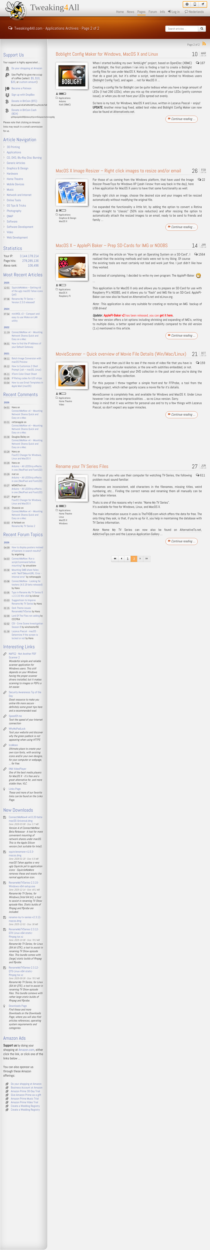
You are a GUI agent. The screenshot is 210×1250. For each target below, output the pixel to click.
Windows (63, 523)
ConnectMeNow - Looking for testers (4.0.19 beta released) (27, 583)
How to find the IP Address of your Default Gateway (26, 345)
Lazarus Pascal (180, 103)
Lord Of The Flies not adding (26, 616)
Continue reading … (181, 119)
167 (200, 63)
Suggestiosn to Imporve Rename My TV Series (24, 602)
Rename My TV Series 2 (23, 526)
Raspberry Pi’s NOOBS (106, 292)
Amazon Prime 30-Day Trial (25, 1091)
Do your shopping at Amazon (26, 68)
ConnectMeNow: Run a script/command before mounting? (23, 562)
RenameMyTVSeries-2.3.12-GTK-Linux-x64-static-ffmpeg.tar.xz (24, 933)
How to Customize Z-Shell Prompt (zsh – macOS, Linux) (26, 368)
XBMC (187, 63)
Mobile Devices (15, 184)
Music (10, 190)
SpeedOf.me (15, 716)
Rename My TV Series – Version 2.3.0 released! (23, 300)
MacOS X (63, 221)
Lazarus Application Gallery (143, 534)
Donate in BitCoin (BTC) (24, 101)
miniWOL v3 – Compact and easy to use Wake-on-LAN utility (26, 317)
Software (12, 222)
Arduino (62, 101)
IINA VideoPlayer (17, 769)
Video (61, 404)
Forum (153, 12)
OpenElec (176, 63)
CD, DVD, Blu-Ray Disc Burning (24, 158)
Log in (173, 12)
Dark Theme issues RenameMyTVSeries (21, 609)
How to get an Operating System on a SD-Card (157, 254)
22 (201, 180)
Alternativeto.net (123, 112)
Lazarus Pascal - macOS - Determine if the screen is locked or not (25, 635)
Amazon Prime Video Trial (24, 1102)
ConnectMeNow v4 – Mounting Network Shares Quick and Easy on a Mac (27, 336)
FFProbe (174, 383)
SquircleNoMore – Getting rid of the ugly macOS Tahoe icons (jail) (27, 291)
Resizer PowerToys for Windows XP (115, 184)
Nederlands (194, 12)
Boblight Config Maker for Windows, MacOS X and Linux (107, 54)
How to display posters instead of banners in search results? (27, 549)
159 (200, 363)
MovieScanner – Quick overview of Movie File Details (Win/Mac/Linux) (121, 354)
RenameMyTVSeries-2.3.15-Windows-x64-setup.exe (24, 884)
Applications (65, 98)
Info (162, 12)
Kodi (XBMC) (65, 104)
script (144, 76)
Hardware (12, 174)
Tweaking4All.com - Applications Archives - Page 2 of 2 (53, 28)
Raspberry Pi (65, 296)
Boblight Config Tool (106, 80)
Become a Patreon (21, 88)
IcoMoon (13, 745)
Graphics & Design (67, 218)
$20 (13, 82)
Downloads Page (18, 1006)
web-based (157, 76)
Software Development (20, 227)
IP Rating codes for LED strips (27, 378)
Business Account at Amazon (26, 1088)
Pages (141, 12)
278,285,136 (30, 261)
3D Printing (13, 147)
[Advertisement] (147, 143)
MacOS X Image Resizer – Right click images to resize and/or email (118, 171)
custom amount (28, 82)
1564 (199, 254)
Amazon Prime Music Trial (25, 1099)
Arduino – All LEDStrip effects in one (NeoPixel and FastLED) (27, 468)
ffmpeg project (102, 387)
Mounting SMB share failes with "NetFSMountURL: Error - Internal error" (27, 573)
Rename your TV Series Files (82, 466)
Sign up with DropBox (23, 95)
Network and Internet (19, 195)
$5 (32, 78)
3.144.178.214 (29, 256)
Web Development (17, 238)
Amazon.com (26, 1050)
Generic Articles (16, 163)
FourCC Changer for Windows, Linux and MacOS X (27, 456)
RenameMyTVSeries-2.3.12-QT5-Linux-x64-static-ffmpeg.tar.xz (24, 971)
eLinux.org (166, 297)
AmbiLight (140, 63)
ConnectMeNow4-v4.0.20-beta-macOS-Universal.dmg (26, 819)
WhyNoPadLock (17, 729)
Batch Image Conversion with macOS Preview (26, 360)
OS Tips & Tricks (16, 206)
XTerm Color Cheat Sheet (24, 374)
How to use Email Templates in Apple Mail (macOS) (27, 384)
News (130, 12)
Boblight (103, 67)
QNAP (10, 216)
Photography (14, 211)
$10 (37, 78)
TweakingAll (54, 7)
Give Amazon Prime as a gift (26, 1095)
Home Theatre (65, 401)
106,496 (33, 265)
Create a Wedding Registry (25, 1106)
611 (200, 475)
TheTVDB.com (150, 514)
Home (120, 12)
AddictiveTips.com (104, 534)
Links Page (15, 789)
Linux (61, 517)
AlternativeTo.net (143, 297)
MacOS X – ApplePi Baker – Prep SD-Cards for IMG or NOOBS (112, 245)
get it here (166, 315)
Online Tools (14, 200)
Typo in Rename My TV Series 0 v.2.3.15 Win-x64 (27, 594)
